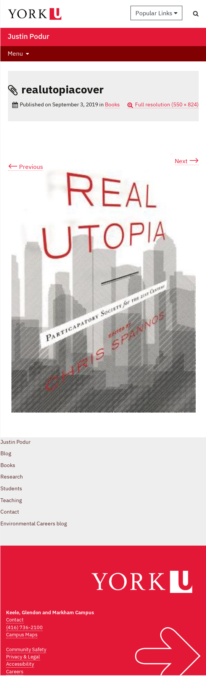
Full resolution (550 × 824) (167, 104)
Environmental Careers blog (33, 523)
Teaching (11, 500)
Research (11, 476)
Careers (14, 671)
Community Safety (26, 649)
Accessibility (20, 664)
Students (11, 488)
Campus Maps (21, 634)
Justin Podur (15, 441)
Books (112, 104)
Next (187, 161)
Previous (25, 167)
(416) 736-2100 (24, 627)
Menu (15, 53)
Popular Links (156, 13)
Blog (5, 453)
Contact (9, 511)
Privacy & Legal (23, 657)
